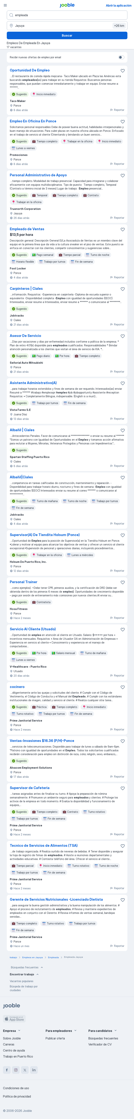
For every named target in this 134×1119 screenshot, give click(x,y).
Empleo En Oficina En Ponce (33, 121)
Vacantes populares (21, 981)
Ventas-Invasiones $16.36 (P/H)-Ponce (42, 741)
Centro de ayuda (14, 1050)
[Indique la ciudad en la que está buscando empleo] (67, 25)
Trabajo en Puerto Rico (18, 1056)
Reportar (117, 109)
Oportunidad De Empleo (30, 70)
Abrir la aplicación (119, 5)
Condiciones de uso (16, 1088)
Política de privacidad (17, 1096)
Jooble (27, 1111)
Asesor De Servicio (25, 336)
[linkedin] (34, 1070)
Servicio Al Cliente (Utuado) (33, 629)
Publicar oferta (55, 1038)
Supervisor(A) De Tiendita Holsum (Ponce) (45, 535)
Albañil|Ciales (21, 477)
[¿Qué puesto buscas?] (67, 15)
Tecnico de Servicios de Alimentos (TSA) (44, 845)
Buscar (67, 35)
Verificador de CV (100, 1044)
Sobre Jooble (12, 1038)
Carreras (8, 1044)
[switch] (121, 57)
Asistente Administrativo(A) (33, 383)
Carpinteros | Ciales (26, 289)
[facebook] (7, 1070)
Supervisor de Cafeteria (30, 788)
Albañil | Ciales (22, 430)
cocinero (17, 687)
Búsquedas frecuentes (27, 967)
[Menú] (5, 5)
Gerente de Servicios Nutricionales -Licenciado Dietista (56, 899)
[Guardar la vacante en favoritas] (122, 71)
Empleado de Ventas (27, 229)
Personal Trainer (23, 582)
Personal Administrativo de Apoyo (38, 175)
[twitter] (25, 1070)
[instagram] (16, 1070)
